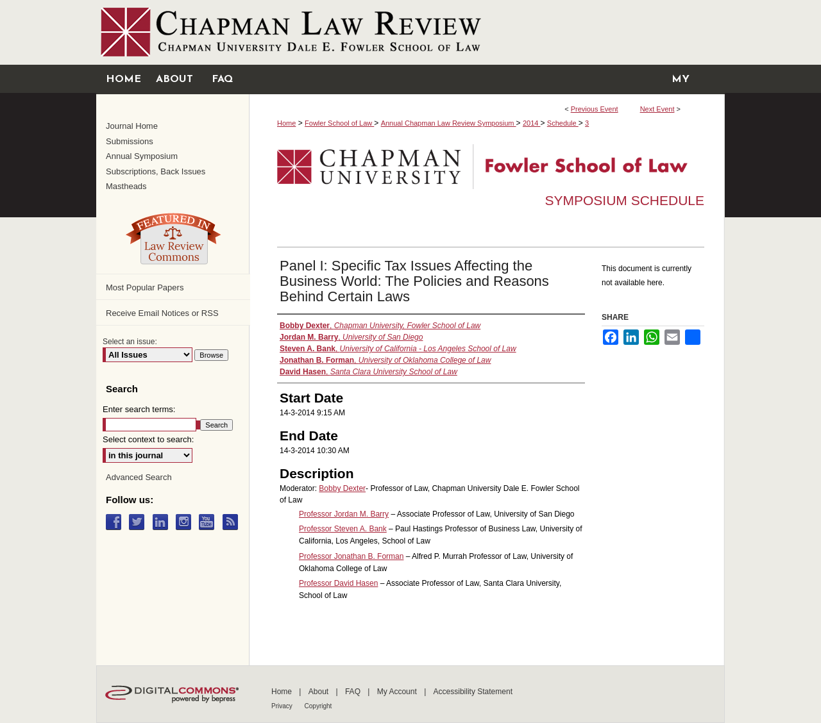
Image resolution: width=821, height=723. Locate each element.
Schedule (563, 123)
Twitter (139, 522)
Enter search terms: (139, 409)
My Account (398, 691)
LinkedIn (163, 522)
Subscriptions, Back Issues (155, 171)
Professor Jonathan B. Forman (351, 556)
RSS (233, 522)
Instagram (186, 522)
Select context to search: (148, 439)
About (320, 691)
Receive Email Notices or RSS (162, 313)
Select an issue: (130, 341)
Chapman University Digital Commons (410, 32)
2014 (532, 123)
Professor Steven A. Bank (343, 528)
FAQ (353, 691)
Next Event (657, 109)
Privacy (282, 706)
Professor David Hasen (338, 583)
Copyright (318, 706)
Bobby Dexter (342, 488)
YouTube (209, 522)
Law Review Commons (173, 238)
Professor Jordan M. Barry (344, 514)
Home (286, 123)
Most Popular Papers (144, 287)
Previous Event (594, 109)
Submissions (129, 141)
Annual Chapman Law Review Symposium (448, 123)
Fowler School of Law (339, 123)
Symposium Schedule (624, 200)
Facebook (116, 522)
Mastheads (126, 186)
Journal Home (132, 126)
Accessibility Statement (473, 691)
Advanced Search (139, 477)
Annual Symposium (142, 156)
